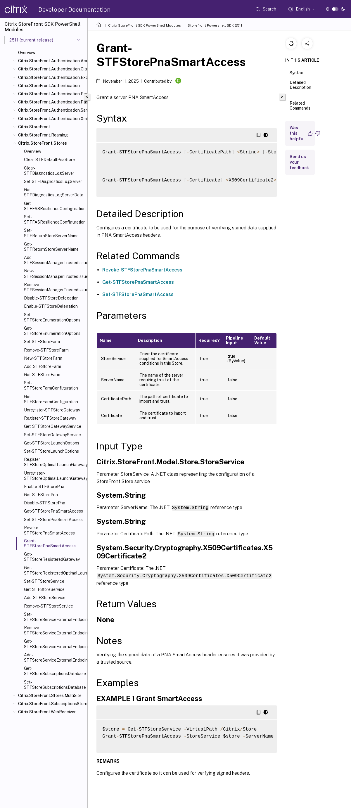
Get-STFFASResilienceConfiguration (54, 206)
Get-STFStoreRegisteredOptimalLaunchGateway (54, 570)
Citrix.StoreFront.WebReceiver (47, 712)
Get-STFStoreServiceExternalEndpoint (54, 644)
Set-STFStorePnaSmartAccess (53, 519)
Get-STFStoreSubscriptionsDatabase (54, 671)
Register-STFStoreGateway (50, 418)
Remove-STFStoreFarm (46, 350)
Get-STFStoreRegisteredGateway (52, 557)
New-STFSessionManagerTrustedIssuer (54, 273)
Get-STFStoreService (44, 589)
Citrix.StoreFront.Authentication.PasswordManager (51, 93)
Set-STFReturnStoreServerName (51, 233)
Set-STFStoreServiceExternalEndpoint (54, 617)
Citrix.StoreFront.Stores (42, 143)
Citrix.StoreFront (34, 126)
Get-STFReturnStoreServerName (51, 247)
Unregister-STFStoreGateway (52, 410)
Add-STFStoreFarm (42, 366)
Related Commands (300, 108)
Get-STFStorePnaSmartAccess (53, 511)
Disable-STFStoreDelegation (51, 298)
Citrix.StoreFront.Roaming (43, 135)
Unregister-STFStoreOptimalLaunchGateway (54, 476)
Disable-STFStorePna (44, 503)
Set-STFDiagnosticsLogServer (53, 181)
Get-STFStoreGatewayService (52, 426)
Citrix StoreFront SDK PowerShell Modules (144, 25)
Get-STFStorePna (41, 494)
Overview (26, 52)
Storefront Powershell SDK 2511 (215, 25)
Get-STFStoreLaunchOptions (51, 443)
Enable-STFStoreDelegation (51, 306)
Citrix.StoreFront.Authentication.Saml (51, 110)
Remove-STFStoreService (48, 606)
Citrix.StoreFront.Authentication (49, 85)
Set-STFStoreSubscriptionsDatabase (54, 685)
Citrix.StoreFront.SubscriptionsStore (51, 703)
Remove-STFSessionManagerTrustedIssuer (54, 287)
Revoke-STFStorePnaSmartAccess (49, 530)
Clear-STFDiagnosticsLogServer (49, 171)
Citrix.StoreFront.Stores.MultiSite (50, 695)
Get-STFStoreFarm (42, 374)
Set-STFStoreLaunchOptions (51, 451)
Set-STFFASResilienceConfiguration (54, 219)
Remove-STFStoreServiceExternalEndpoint (54, 630)
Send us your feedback (299, 162)
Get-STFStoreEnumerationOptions (52, 331)
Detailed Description (300, 87)
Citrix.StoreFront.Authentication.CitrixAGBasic (51, 69)
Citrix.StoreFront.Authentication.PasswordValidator (51, 102)
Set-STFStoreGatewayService (52, 434)
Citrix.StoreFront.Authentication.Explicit (51, 77)
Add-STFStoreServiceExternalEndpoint (54, 657)
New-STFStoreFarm (43, 358)
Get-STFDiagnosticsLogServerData (53, 192)
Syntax (299, 72)
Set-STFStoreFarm (42, 341)
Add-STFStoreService (44, 597)
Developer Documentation (74, 9)
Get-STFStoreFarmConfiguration (51, 399)
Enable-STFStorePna (44, 486)
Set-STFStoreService (44, 581)
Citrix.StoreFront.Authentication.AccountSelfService (51, 60)
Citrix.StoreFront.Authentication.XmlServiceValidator (51, 118)
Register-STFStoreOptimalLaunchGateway (54, 462)
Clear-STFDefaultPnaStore (49, 159)
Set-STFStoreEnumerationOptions (52, 317)
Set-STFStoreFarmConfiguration (51, 385)
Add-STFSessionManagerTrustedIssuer (54, 260)
